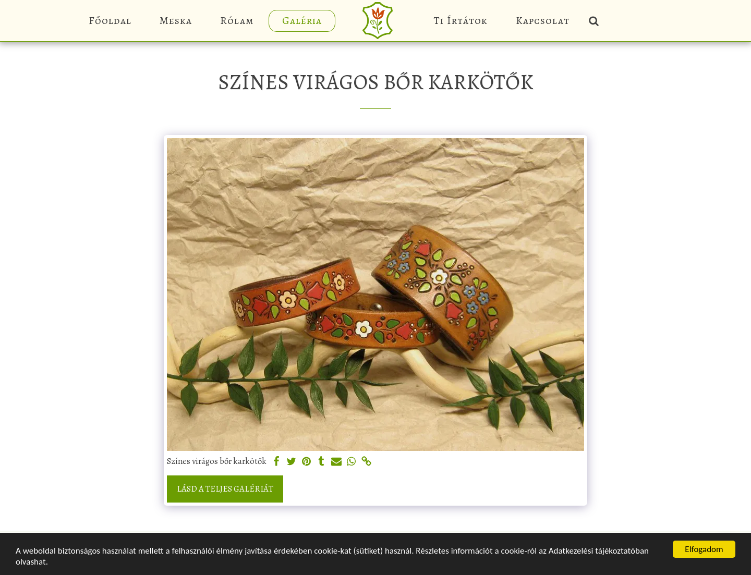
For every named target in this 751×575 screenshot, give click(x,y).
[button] (593, 20)
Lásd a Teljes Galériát (225, 489)
